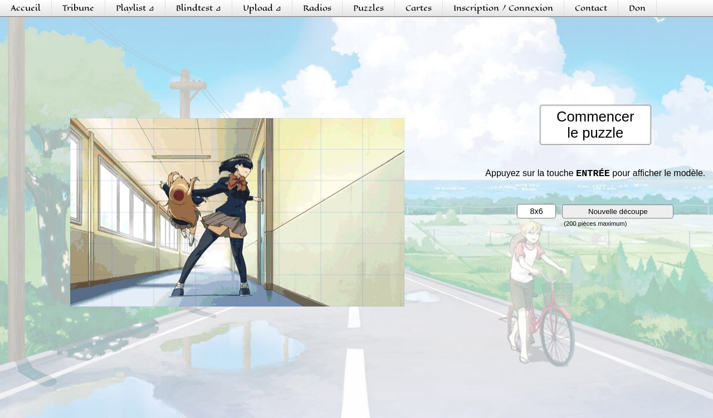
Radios (317, 8)
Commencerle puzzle (595, 124)
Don (637, 8)
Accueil (26, 8)
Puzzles (368, 8)
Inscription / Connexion (503, 8)
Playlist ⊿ (135, 8)
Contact (591, 8)
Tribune (78, 8)
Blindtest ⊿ (198, 8)
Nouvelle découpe (618, 214)
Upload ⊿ (262, 8)
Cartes (419, 8)
